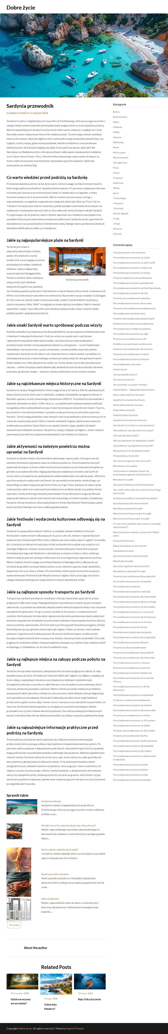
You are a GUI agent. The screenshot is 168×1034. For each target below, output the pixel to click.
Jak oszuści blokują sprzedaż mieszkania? (133, 484)
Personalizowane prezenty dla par (130, 627)
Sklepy (116, 188)
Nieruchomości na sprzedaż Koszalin (131, 450)
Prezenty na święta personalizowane (131, 700)
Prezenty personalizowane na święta (131, 715)
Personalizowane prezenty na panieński (133, 695)
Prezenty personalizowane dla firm (130, 735)
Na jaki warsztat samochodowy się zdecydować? (68, 825)
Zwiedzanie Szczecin (123, 550)
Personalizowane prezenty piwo (129, 313)
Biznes (116, 111)
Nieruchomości (120, 157)
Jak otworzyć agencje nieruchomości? (132, 460)
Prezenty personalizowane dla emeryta (133, 349)
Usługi (116, 223)
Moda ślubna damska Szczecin (128, 405)
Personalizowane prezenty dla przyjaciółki (134, 637)
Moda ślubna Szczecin (124, 410)
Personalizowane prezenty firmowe (131, 359)
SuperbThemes (75, 1028)
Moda (116, 147)
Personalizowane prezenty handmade (132, 581)
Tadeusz (14, 113)
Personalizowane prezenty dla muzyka (132, 303)
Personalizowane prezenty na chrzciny (132, 622)
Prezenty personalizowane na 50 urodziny (134, 730)
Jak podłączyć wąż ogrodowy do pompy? (133, 430)
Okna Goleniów (50, 898)
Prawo (116, 172)
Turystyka (14, 925)
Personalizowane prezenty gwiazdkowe (133, 283)
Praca (116, 167)
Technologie (119, 198)
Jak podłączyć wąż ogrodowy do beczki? (133, 445)
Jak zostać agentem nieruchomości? (131, 566)
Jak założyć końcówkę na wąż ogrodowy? (133, 425)
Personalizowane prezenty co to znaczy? (133, 611)
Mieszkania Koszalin (123, 479)
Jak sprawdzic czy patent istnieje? (130, 384)
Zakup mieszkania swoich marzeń (130, 545)
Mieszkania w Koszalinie (125, 466)
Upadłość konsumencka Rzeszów (130, 420)
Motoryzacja (119, 152)
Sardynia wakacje (51, 801)
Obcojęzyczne (120, 162)
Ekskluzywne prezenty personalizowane (133, 323)
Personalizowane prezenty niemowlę (131, 591)
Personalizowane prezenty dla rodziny (132, 751)
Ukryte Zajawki (120, 213)
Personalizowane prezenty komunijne (132, 779)
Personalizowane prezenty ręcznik (130, 774)
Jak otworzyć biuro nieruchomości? (130, 556)
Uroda (116, 218)
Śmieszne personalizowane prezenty (131, 667)
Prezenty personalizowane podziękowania (134, 308)
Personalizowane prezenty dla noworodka (134, 710)
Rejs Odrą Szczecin (89, 999)
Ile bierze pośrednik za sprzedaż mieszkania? (135, 498)
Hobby (116, 132)
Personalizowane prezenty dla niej (130, 293)
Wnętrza (117, 228)
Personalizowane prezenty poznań (130, 764)
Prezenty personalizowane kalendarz (131, 298)
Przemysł (118, 177)
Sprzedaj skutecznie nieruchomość (130, 503)
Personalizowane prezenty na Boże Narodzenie (137, 288)
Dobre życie (21, 7)
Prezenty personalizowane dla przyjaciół (133, 652)
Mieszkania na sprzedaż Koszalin (129, 571)
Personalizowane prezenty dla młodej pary (134, 617)
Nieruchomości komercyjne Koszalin (131, 518)
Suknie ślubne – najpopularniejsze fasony (134, 389)
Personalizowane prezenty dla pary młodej (134, 601)
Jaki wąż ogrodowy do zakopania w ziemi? (134, 440)
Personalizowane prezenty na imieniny (132, 705)
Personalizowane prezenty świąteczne (132, 267)
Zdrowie (117, 233)
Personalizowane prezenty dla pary (130, 642)
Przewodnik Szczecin (123, 540)
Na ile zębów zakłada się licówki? (59, 849)
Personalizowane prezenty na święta (131, 257)
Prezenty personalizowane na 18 (129, 338)
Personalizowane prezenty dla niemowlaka (134, 596)
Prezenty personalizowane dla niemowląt (134, 657)
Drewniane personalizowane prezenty (132, 632)
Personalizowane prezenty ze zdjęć (130, 333)
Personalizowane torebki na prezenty (132, 328)
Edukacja (117, 127)
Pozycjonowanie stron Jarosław (129, 252)
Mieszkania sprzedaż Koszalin (128, 508)
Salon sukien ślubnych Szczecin (129, 394)
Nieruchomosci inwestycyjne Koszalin (132, 513)
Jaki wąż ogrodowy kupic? (126, 435)
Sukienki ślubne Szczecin (125, 415)
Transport (118, 203)
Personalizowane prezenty (126, 586)
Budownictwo (120, 116)
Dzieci (116, 122)
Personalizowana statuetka (127, 364)
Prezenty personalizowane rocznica (131, 354)
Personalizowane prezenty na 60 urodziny (134, 606)
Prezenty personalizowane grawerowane (134, 318)
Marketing (118, 142)
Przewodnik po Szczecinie (126, 455)
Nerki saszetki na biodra (55, 874)
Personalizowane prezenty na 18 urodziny (134, 720)
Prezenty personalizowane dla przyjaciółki (134, 576)
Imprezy (117, 137)
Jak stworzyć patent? (124, 379)
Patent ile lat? (120, 369)
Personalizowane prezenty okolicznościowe (135, 740)
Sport (116, 193)
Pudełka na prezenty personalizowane (132, 344)
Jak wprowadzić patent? (125, 374)
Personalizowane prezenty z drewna (131, 662)
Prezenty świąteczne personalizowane (132, 277)
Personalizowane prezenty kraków (130, 769)
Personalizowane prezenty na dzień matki (134, 262)
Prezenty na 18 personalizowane (129, 647)
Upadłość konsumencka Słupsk (129, 399)
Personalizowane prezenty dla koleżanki (133, 745)
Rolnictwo (118, 183)
